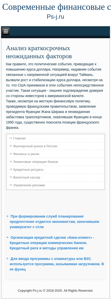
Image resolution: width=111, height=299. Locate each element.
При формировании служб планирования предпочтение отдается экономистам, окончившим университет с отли (54, 221)
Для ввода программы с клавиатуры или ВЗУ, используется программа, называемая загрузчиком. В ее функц (57, 264)
